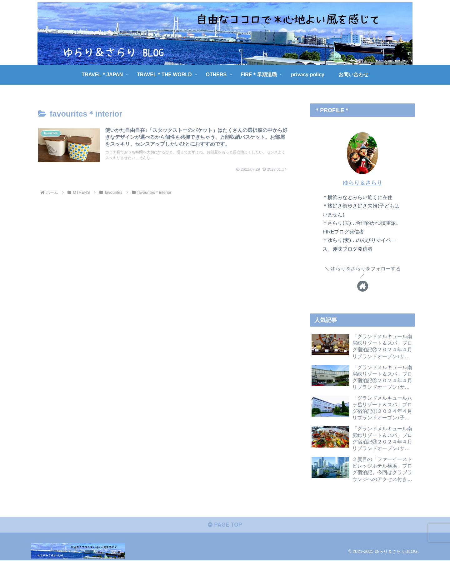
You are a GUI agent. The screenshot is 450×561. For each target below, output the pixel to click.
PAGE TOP (225, 526)
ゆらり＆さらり (362, 183)
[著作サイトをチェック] (362, 286)
